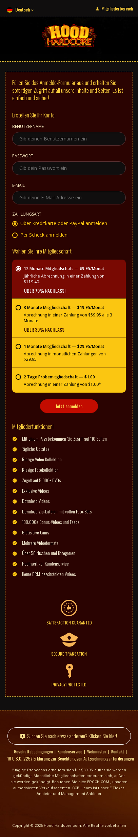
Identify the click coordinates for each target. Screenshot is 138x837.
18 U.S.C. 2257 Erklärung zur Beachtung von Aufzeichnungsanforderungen (70, 758)
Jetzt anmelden (69, 406)
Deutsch (22, 9)
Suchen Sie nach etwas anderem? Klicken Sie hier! (72, 736)
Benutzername (28, 127)
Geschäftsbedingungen (33, 751)
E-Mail (18, 185)
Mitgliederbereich (117, 8)
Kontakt (117, 751)
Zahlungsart (26, 214)
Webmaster (96, 751)
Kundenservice (70, 751)
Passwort (22, 156)
